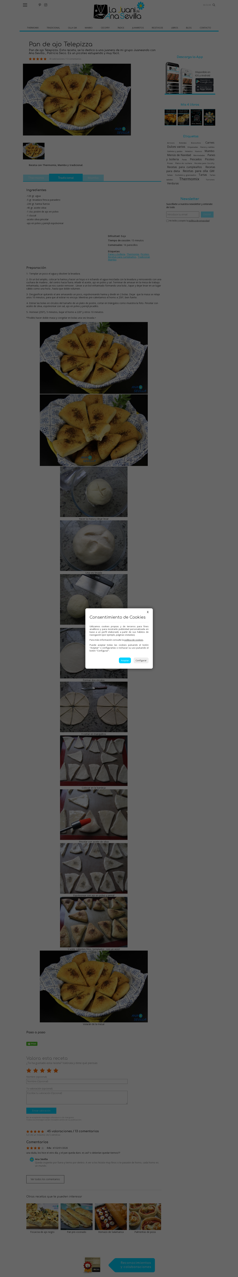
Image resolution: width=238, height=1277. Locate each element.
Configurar (141, 660)
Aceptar (125, 660)
